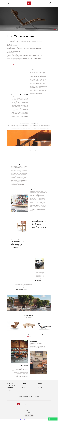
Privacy (29, 412)
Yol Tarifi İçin (39, 385)
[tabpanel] (29, 19)
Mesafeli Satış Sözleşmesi (12, 389)
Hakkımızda (39, 387)
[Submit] (49, 399)
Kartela (23, 387)
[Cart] (50, 3)
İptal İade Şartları (10, 387)
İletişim (38, 389)
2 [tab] (56, 29)
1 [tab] (55, 29)
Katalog (23, 385)
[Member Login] (48, 3)
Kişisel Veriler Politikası (11, 385)
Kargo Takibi (24, 389)
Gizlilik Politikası (10, 390)
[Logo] (29, 3)
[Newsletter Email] (29, 399)
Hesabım (24, 390)
